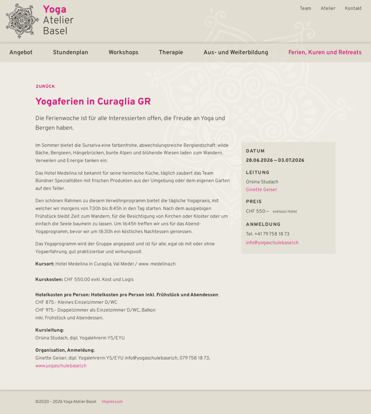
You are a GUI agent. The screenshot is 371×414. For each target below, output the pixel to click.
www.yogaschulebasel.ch (60, 366)
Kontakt (353, 9)
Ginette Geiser (261, 190)
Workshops (124, 53)
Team (305, 9)
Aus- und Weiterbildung (235, 53)
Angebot (21, 53)
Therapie (171, 53)
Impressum (112, 402)
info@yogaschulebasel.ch (272, 243)
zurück (45, 86)
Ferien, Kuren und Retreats (325, 53)
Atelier (328, 9)
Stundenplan (70, 53)
